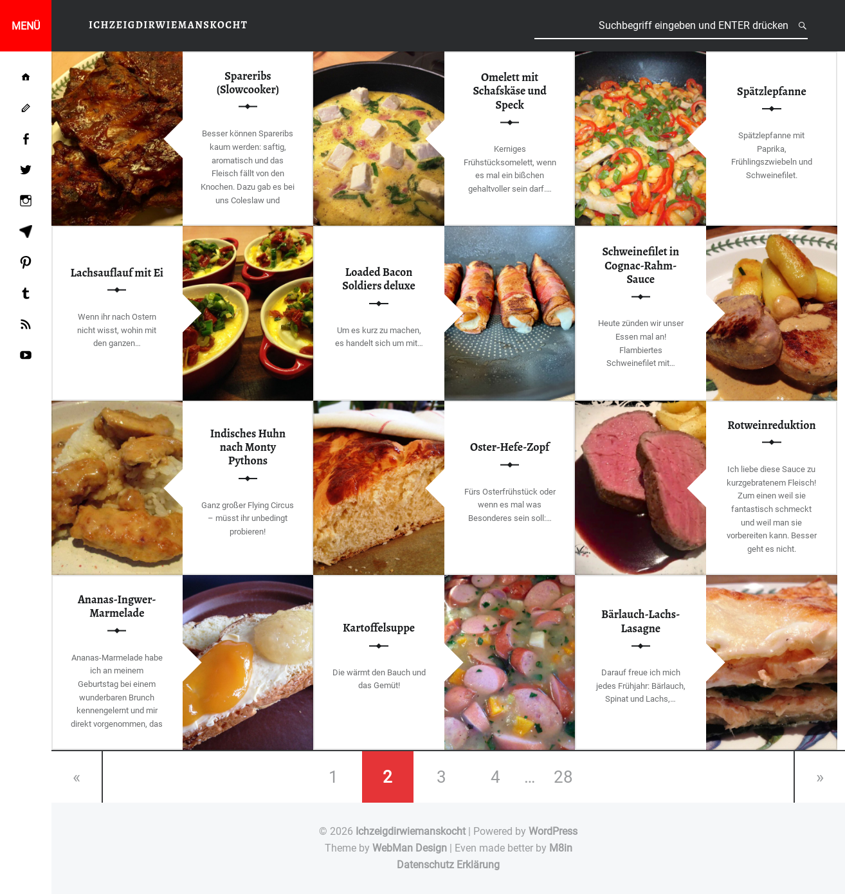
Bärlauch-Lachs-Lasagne (640, 621)
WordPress (553, 831)
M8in (560, 848)
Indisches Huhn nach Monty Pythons (248, 447)
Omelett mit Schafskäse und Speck (510, 91)
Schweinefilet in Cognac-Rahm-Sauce (640, 265)
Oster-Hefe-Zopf (509, 447)
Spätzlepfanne (771, 91)
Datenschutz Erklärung (448, 865)
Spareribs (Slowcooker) (248, 82)
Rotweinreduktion (771, 424)
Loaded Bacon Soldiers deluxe (378, 278)
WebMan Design (409, 848)
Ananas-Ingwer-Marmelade (117, 606)
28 (563, 777)
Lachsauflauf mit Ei (117, 272)
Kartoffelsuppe (379, 628)
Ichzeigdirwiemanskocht (411, 831)
